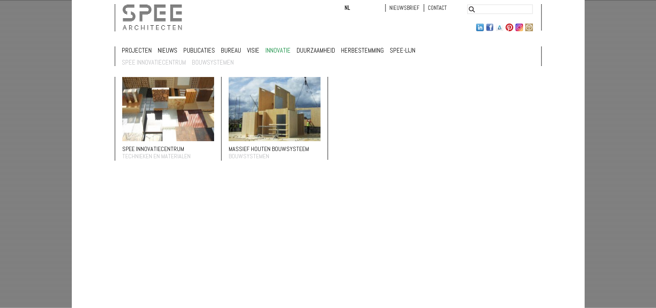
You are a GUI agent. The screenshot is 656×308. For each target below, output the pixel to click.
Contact (437, 8)
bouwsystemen (213, 62)
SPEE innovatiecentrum (154, 62)
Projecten (137, 50)
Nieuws (167, 50)
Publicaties (199, 50)
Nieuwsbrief (404, 8)
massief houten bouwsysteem (269, 149)
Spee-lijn (402, 50)
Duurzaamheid (316, 50)
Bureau (231, 50)
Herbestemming (362, 50)
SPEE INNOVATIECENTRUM (153, 149)
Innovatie (278, 50)
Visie (253, 50)
